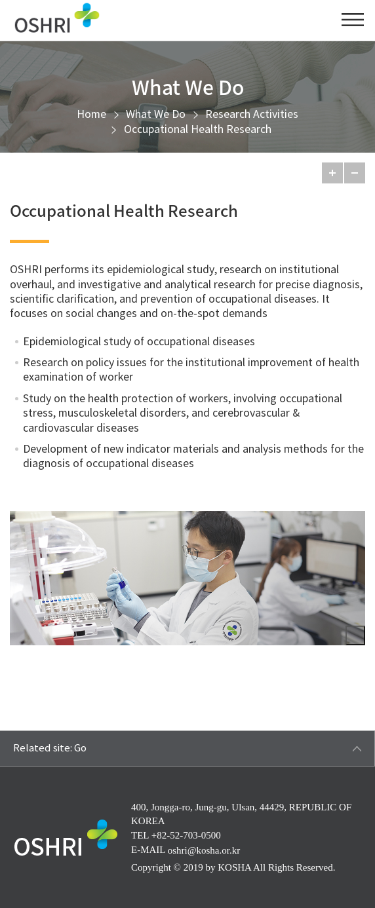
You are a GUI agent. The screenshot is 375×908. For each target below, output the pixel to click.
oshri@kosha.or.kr (204, 849)
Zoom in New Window (355, 635)
